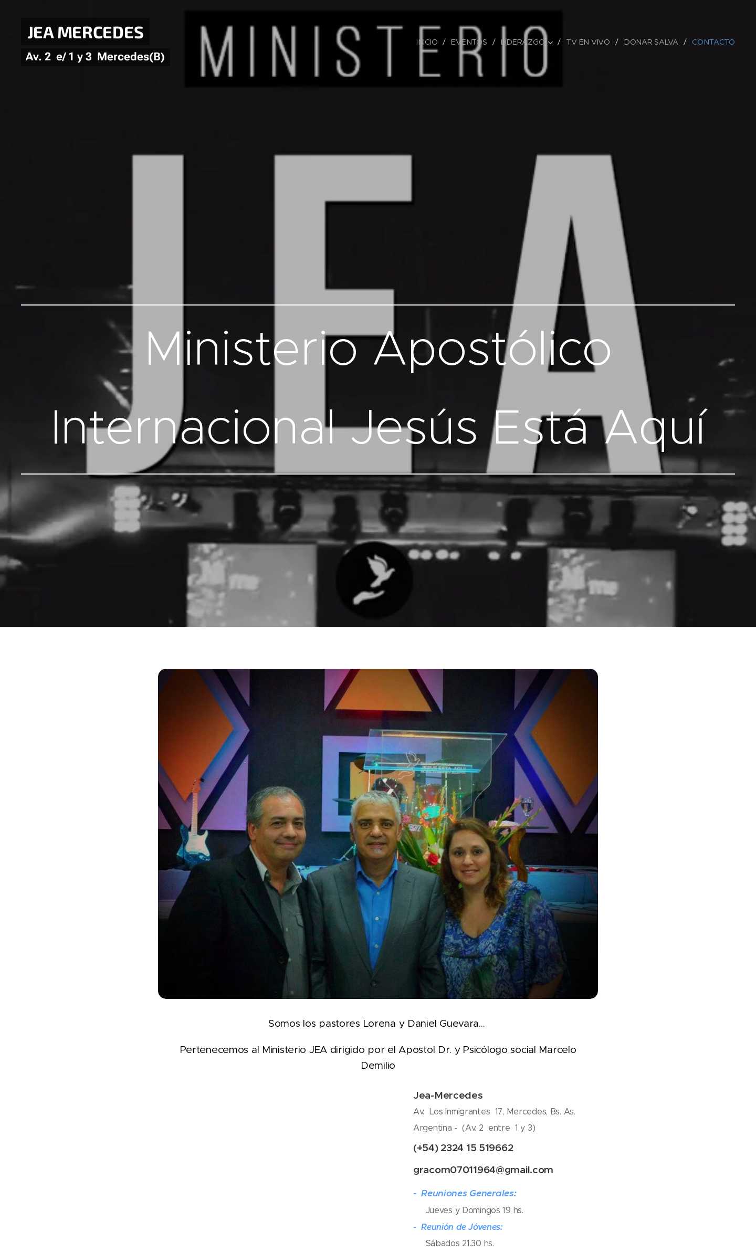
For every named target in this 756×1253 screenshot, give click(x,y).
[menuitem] (429, 42)
